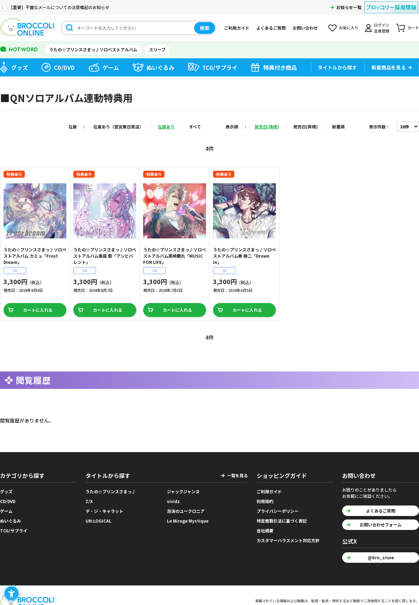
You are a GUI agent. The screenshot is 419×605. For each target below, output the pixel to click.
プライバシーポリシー (278, 511)
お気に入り (348, 27)
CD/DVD (64, 67)
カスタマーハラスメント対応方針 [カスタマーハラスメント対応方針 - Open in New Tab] (288, 540)
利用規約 (265, 501)
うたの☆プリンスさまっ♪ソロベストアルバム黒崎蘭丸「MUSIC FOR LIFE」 (174, 255)
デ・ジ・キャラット (104, 511)
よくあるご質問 (271, 28)
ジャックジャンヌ (183, 491)
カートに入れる (37, 310)
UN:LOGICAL (98, 521)
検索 (205, 27)
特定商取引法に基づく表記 (282, 521)
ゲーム (110, 67)
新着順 (338, 127)
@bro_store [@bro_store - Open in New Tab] (381, 557)
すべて (195, 127)
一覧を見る (237, 475)
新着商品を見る (389, 67)
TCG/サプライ (219, 67)
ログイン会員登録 (381, 28)
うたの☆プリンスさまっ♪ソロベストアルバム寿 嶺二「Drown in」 (244, 255)
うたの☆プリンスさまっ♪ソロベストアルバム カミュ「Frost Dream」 (34, 255)
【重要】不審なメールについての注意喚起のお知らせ (59, 7)
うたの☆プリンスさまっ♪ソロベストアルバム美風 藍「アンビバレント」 (104, 255)
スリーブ (157, 49)
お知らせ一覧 (348, 7)
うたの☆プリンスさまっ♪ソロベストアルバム (93, 49)
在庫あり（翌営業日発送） (118, 127)
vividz (173, 501)
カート (413, 27)
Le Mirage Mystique (187, 521)
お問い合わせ (305, 28)
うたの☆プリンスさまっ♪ (111, 491)
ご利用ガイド (236, 28)
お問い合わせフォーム (381, 524)
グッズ (19, 67)
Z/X (89, 501)
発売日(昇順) (305, 127)
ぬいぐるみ (160, 67)
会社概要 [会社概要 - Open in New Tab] (265, 530)
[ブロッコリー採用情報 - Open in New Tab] (391, 3)
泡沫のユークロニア (186, 511)
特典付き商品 (280, 67)
